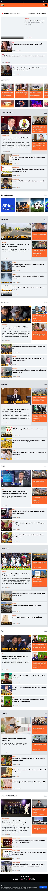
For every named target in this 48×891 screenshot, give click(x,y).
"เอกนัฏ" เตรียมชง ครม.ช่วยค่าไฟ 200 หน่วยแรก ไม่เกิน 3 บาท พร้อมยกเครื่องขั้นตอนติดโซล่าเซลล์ (15, 410)
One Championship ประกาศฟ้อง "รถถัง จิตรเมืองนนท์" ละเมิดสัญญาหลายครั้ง (29, 689)
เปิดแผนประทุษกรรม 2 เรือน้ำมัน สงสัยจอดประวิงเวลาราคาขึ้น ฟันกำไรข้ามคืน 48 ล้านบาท (29, 371)
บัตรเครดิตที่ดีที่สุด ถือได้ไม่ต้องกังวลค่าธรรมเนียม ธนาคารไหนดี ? (14, 740)
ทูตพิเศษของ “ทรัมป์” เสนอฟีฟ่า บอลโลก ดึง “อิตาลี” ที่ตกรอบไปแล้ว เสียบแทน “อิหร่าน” (16, 575)
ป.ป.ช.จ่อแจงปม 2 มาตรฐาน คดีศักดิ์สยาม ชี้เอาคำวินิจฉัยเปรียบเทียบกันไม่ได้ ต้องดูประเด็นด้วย (39, 127)
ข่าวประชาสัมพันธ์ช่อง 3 (9, 796)
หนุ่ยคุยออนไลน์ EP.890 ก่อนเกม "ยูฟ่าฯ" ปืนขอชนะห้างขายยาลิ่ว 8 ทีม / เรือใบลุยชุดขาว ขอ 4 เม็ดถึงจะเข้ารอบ (39, 646)
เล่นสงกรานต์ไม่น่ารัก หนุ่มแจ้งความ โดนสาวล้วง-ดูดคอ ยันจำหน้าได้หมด (39, 233)
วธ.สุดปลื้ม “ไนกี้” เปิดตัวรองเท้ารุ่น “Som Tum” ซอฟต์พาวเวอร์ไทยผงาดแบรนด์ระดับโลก (28, 759)
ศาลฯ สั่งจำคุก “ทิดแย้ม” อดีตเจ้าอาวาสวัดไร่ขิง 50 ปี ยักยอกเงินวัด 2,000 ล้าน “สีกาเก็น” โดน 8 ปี (39, 334)
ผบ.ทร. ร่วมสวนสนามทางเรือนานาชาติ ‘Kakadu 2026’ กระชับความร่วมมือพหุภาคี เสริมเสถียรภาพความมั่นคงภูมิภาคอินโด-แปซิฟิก (28, 865)
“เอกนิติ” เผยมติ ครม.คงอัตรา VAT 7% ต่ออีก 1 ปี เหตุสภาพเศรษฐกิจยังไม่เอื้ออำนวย (29, 454)
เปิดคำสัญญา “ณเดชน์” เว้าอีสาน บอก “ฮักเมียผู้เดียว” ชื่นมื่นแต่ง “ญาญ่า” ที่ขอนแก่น (27, 536)
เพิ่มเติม (45, 113)
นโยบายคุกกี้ (29, 888)
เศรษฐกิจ (4, 384)
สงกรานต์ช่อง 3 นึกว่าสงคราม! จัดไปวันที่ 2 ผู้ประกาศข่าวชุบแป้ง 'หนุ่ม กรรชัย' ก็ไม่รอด (39, 481)
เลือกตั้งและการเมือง (7, 113)
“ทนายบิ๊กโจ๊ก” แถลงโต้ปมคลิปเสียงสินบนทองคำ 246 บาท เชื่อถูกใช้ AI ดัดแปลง (39, 317)
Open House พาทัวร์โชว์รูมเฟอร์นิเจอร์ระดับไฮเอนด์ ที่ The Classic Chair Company (38, 728)
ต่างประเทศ (4, 549)
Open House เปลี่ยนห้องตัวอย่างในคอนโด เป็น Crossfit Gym (39, 745)
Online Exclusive (7, 195)
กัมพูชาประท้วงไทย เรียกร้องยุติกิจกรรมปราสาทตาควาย (38, 580)
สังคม (13, 42)
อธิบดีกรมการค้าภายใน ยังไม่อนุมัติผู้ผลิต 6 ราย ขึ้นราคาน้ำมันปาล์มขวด (28, 442)
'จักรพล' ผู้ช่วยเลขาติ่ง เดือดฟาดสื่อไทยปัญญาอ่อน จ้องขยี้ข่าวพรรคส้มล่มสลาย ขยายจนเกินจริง (28, 170)
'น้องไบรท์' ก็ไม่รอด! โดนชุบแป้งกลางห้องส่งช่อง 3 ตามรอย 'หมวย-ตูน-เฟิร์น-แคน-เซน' (39, 499)
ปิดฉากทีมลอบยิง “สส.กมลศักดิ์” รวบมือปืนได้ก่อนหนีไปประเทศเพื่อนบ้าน (28, 348)
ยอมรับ (43, 887)
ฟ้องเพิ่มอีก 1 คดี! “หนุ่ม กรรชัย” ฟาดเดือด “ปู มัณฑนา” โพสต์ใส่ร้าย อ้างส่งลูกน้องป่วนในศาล (28, 512)
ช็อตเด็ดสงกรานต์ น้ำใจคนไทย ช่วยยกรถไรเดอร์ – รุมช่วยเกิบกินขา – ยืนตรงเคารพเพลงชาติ (39, 252)
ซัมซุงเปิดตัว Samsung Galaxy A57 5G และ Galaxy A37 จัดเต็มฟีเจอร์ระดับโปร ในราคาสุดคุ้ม (29, 853)
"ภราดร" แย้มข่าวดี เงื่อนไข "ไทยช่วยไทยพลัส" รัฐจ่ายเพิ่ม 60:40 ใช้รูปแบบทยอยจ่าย (28, 182)
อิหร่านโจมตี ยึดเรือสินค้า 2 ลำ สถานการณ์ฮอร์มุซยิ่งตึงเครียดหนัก (39, 563)
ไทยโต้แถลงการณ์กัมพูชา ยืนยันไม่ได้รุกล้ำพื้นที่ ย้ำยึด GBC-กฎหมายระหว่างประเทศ (28, 158)
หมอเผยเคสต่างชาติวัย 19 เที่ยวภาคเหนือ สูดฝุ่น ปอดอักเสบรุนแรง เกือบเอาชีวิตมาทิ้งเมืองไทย (28, 265)
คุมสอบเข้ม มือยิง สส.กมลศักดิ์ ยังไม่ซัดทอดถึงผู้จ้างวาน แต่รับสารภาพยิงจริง (15, 328)
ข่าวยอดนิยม (5, 80)
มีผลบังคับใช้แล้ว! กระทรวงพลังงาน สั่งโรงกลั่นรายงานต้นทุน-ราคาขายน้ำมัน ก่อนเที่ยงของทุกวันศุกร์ (39, 399)
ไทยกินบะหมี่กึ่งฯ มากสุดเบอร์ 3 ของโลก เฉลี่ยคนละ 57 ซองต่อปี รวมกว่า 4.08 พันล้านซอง (29, 771)
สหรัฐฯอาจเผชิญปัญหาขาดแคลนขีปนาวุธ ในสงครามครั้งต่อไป (27, 617)
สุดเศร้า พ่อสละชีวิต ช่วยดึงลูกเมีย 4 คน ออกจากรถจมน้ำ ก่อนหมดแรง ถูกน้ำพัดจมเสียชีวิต (23, 56)
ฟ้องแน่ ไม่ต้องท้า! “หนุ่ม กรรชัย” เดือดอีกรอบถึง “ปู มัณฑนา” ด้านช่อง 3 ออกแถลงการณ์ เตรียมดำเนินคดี (15, 493)
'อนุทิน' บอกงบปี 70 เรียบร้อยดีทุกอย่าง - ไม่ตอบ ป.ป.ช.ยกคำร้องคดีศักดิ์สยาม (39, 145)
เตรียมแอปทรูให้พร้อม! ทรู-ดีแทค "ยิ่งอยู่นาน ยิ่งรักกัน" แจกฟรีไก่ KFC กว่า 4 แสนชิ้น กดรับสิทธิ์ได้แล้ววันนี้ (29, 842)
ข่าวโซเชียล (4, 219)
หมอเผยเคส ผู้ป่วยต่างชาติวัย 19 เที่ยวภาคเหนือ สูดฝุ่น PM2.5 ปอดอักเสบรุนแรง (28, 277)
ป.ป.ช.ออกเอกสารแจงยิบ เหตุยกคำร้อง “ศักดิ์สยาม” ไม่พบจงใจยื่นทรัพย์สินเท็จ (16, 139)
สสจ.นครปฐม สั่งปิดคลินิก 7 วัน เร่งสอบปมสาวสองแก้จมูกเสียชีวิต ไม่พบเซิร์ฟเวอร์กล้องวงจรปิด (35, 23)
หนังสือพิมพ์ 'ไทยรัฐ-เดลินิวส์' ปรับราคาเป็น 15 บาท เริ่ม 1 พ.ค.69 (28, 429)
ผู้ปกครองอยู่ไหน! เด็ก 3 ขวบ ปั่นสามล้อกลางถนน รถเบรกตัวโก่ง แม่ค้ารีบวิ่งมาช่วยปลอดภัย (16, 246)
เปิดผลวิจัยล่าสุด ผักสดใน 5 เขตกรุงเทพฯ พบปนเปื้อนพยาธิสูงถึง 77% (29, 782)
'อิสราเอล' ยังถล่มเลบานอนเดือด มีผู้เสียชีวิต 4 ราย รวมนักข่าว (27, 605)
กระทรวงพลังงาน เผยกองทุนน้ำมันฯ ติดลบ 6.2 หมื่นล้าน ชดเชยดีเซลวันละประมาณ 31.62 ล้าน (39, 416)
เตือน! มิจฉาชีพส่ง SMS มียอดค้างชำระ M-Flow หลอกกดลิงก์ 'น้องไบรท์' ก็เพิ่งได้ (28, 289)
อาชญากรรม (27, 18)
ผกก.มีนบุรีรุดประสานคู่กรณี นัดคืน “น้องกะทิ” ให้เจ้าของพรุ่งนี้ (27, 44)
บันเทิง (3, 466)
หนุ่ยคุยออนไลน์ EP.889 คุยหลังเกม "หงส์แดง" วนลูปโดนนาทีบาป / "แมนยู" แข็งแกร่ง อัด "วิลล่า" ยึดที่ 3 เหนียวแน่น (39, 663)
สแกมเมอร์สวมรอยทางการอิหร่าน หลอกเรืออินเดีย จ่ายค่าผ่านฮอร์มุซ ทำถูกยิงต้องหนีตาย (28, 595)
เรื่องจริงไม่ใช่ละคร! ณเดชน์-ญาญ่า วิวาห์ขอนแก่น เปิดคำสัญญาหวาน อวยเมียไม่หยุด (28, 524)
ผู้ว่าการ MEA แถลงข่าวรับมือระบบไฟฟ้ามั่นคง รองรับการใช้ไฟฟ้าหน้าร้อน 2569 (39, 811)
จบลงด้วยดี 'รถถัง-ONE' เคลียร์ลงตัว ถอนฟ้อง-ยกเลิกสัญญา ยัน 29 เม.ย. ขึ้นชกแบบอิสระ (15, 657)
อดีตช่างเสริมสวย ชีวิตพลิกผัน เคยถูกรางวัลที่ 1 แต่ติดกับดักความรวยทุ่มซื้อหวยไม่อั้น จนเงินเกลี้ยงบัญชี (29, 69)
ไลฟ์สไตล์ (4, 713)
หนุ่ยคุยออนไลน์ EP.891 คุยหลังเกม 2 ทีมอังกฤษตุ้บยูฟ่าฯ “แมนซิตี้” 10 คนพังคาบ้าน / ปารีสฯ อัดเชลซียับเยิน (29, 700)
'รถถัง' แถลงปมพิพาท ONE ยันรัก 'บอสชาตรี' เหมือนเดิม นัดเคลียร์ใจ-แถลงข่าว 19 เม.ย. (29, 677)
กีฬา (2, 631)
